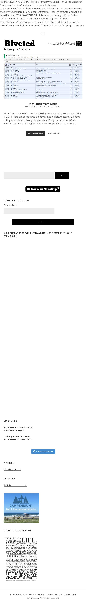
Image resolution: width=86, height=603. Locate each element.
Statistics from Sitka (43, 76)
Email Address (10, 205)
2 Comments (55, 133)
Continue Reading (36, 134)
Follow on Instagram (43, 451)
